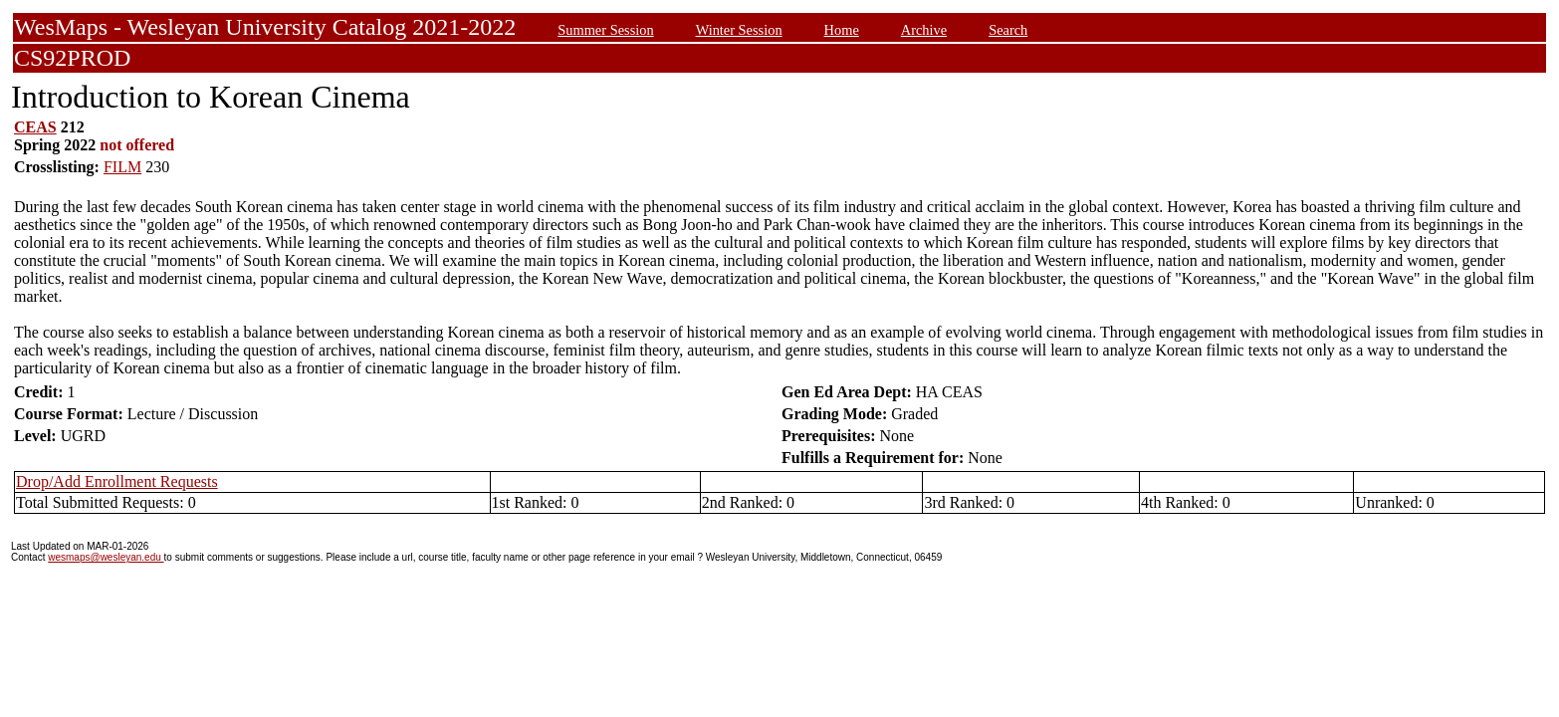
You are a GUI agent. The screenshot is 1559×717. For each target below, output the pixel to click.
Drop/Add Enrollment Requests (117, 481)
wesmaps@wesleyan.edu (105, 557)
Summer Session (605, 30)
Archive (924, 30)
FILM (122, 166)
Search (1008, 30)
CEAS (35, 127)
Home (841, 30)
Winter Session (739, 30)
